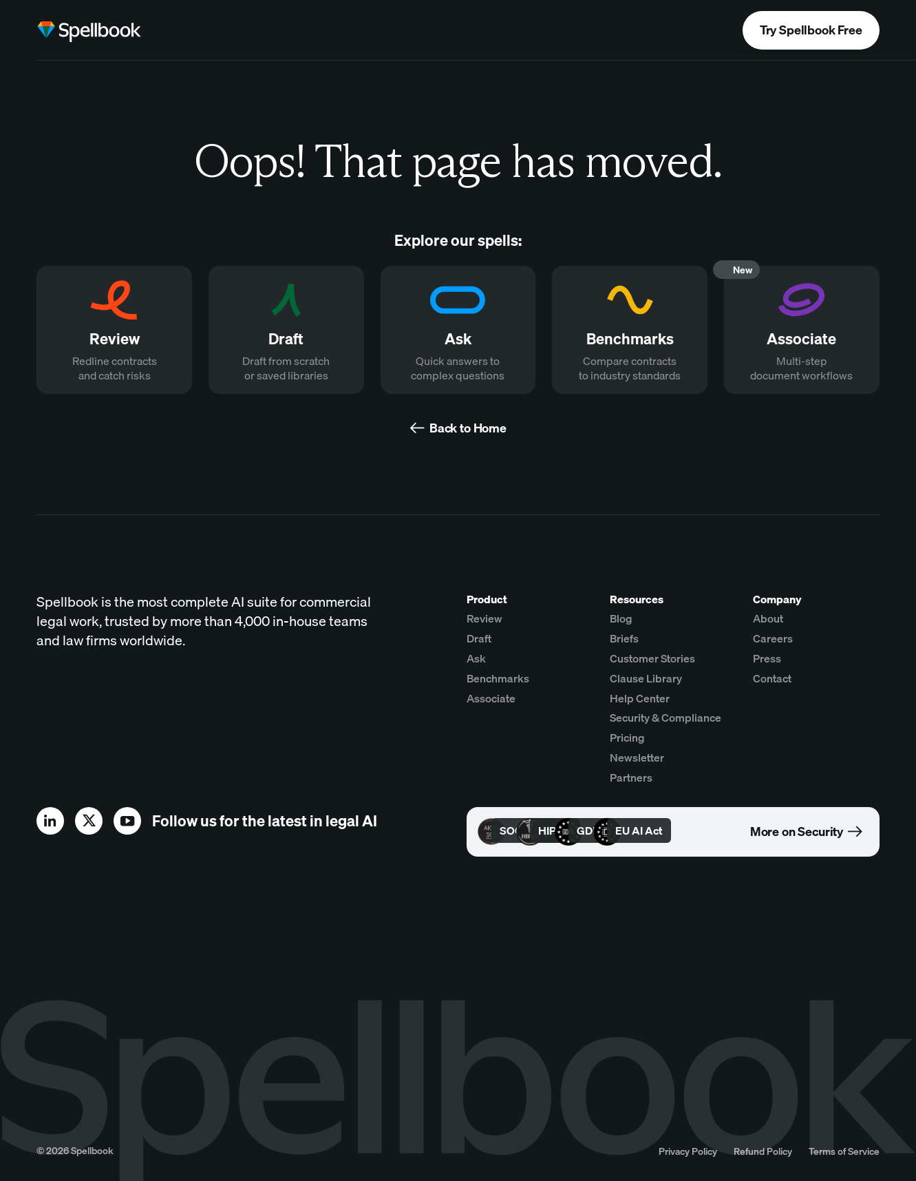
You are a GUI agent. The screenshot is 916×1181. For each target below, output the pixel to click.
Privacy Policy (688, 1151)
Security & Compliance (665, 718)
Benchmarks (498, 678)
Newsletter (637, 757)
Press (767, 658)
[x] (89, 821)
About (768, 618)
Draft (479, 638)
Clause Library (646, 678)
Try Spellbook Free (811, 30)
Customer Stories (652, 658)
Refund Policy (763, 1151)
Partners (631, 777)
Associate (491, 698)
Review (484, 618)
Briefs (624, 638)
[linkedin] (50, 821)
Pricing (627, 737)
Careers (773, 638)
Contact (772, 678)
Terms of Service (844, 1151)
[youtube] (127, 821)
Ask (476, 658)
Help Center (640, 698)
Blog (621, 618)
